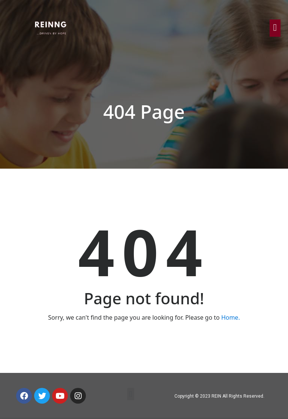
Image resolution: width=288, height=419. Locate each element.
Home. (230, 317)
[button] (130, 394)
